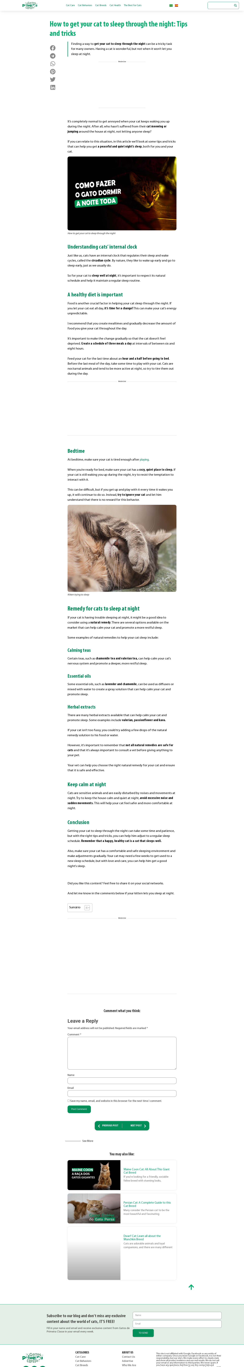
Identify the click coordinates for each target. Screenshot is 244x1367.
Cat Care (70, 5)
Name (71, 1075)
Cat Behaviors (85, 5)
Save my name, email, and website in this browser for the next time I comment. (116, 1100)
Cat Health (115, 5)
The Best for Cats (132, 5)
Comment (74, 1034)
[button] (53, 48)
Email (71, 1087)
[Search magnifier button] (235, 5)
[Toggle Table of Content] (85, 907)
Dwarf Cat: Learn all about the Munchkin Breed (142, 1238)
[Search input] (221, 5)
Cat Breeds (100, 5)
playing (145, 459)
